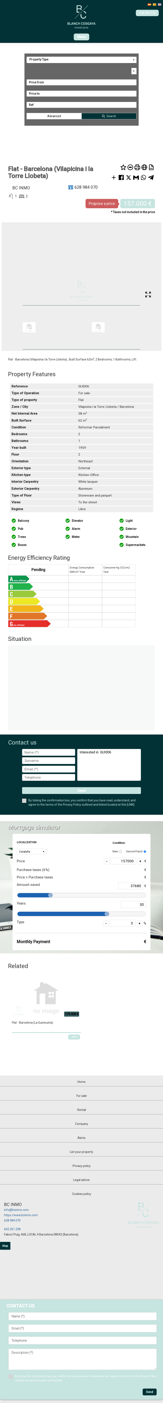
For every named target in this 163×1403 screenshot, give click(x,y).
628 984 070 (12, 1220)
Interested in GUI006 (109, 765)
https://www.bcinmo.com (21, 1215)
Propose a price (102, 203)
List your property (81, 1152)
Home (81, 1082)
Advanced (54, 116)
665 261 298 (12, 1229)
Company (81, 1124)
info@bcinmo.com (16, 1210)
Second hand (136, 851)
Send (81, 790)
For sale (81, 1096)
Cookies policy (81, 1194)
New (117, 851)
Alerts (81, 1138)
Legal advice (81, 1180)
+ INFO (74, 1037)
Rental (81, 1110)
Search (111, 116)
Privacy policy (82, 1166)
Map (5, 1245)
